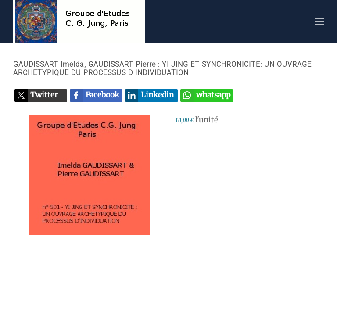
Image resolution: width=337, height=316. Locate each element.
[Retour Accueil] (79, 21)
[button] (319, 21)
